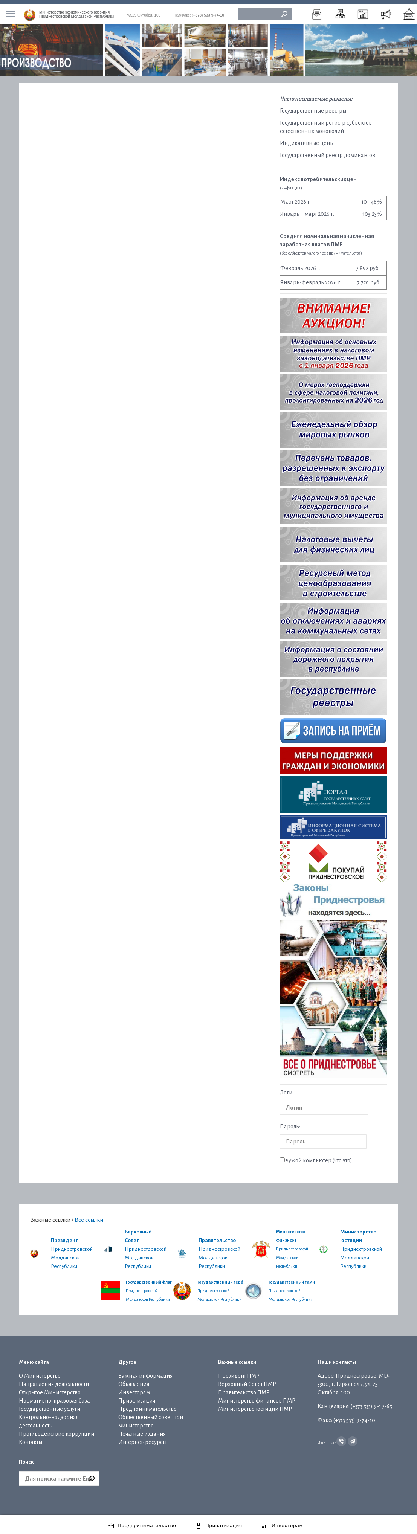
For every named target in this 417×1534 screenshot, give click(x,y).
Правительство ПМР (244, 1389)
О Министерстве (40, 1372)
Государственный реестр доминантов (327, 151)
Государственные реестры (313, 107)
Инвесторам (134, 1389)
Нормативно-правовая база (54, 1397)
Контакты (30, 1438)
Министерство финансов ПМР (256, 1397)
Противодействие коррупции (56, 1430)
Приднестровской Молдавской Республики (76, 10)
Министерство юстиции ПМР (255, 1405)
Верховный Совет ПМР (247, 1380)
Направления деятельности (54, 1380)
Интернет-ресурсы (142, 1438)
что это (342, 1157)
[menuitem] (317, 10)
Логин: (288, 1089)
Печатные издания (142, 1430)
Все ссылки (89, 1216)
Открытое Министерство (50, 1389)
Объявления (133, 1380)
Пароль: (290, 1123)
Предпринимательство (147, 1405)
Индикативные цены (307, 139)
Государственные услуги (49, 1405)
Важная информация (145, 1372)
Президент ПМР (239, 1372)
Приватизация (136, 1397)
